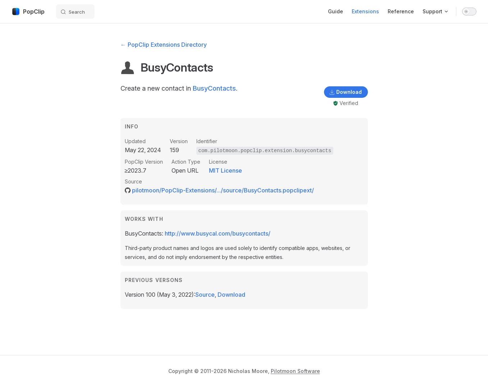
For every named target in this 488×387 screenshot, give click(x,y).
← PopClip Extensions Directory (163, 44)
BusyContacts (214, 88)
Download (231, 294)
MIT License (225, 170)
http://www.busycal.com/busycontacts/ (217, 233)
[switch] (469, 11)
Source (205, 294)
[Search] (75, 11)
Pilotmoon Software (295, 371)
